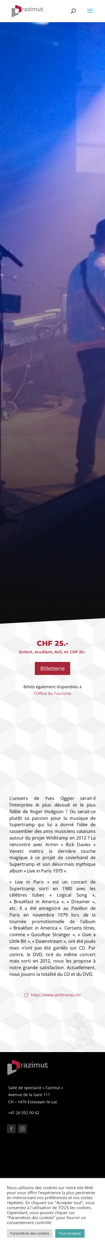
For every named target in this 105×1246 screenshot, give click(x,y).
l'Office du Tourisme (52, 693)
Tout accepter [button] (70, 1233)
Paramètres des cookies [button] (29, 1233)
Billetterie (52, 668)
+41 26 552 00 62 (23, 1112)
